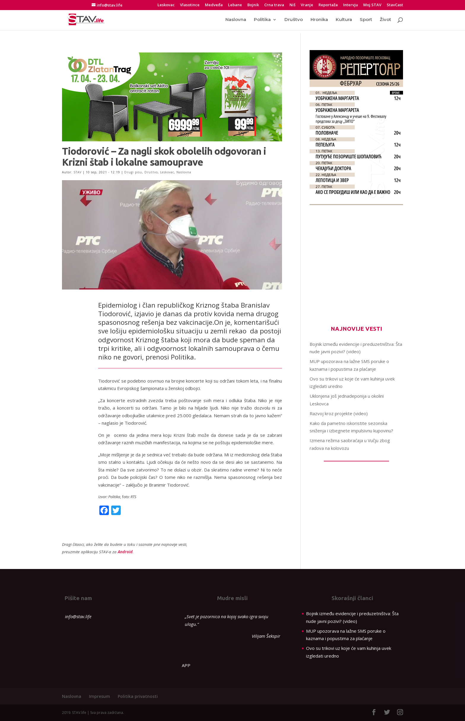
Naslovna (235, 19)
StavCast (395, 5)
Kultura (344, 19)
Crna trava (274, 5)
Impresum (99, 696)
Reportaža (328, 5)
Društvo (293, 19)
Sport (366, 19)
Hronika (319, 19)
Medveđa (214, 5)
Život (385, 19)
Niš (292, 5)
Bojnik (253, 5)
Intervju (350, 5)
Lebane (235, 5)
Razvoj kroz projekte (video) (339, 413)
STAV (78, 172)
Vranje (307, 5)
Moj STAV (372, 5)
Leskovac (166, 5)
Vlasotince (190, 5)
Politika (262, 19)
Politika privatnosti (138, 696)
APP (186, 665)
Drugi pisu (133, 172)
